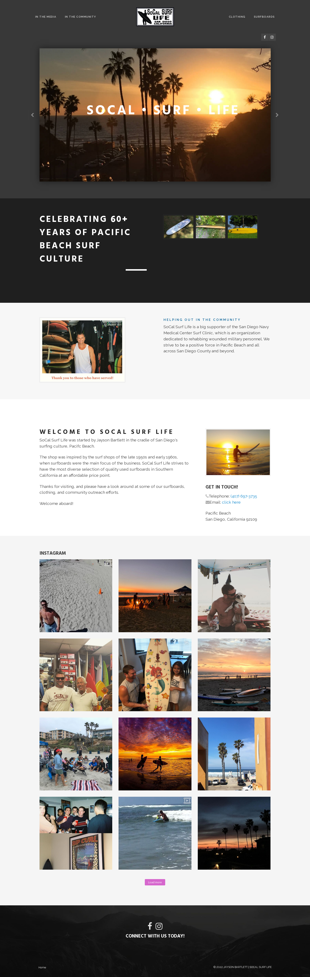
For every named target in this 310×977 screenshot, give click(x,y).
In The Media (46, 16)
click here (231, 502)
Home (42, 967)
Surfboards (264, 16)
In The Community (80, 16)
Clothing (237, 16)
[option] (155, 115)
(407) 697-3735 (244, 496)
